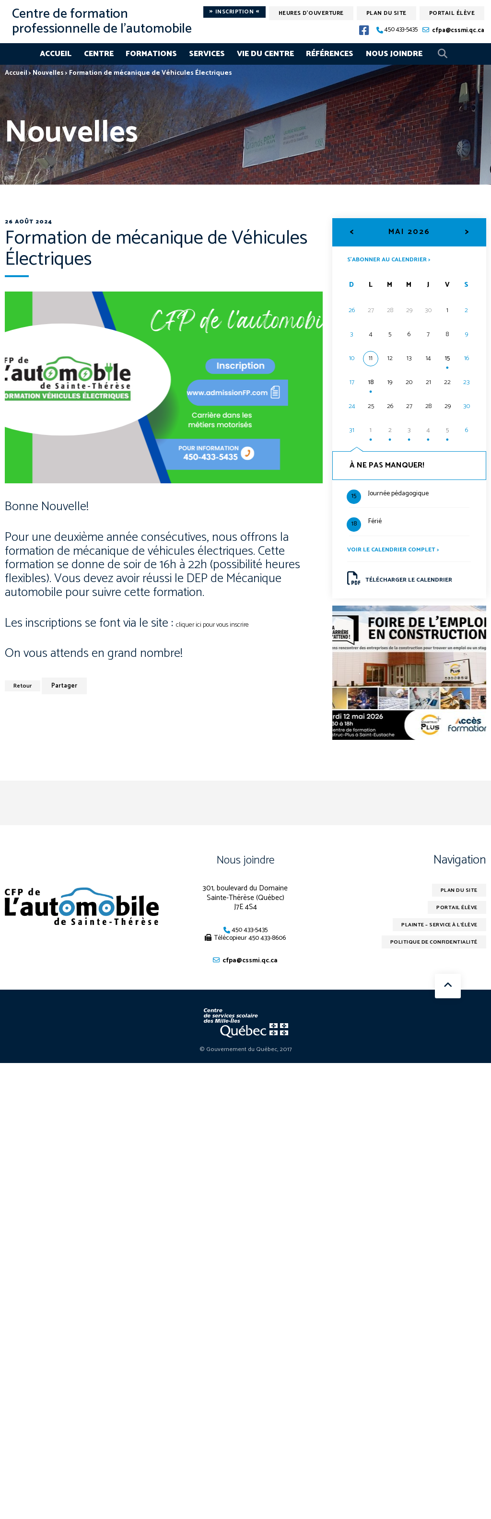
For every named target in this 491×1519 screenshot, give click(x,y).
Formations (151, 53)
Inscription (234, 12)
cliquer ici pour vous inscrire (218, 625)
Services (207, 53)
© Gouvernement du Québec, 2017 (246, 1058)
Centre (99, 53)
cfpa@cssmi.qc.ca (458, 30)
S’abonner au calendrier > (393, 259)
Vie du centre (265, 53)
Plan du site (386, 13)
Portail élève (452, 13)
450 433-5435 (401, 30)
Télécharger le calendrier (405, 583)
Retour (24, 686)
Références (329, 53)
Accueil (55, 53)
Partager (69, 686)
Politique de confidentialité (428, 953)
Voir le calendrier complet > (397, 553)
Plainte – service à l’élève (433, 935)
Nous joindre (394, 53)
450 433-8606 (267, 946)
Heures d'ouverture (311, 13)
